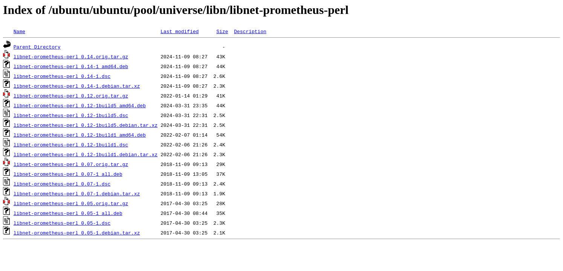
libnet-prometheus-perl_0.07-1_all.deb (68, 174)
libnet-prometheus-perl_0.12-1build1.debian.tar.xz (86, 154)
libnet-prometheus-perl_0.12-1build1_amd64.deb (80, 134)
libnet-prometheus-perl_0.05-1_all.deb (68, 213)
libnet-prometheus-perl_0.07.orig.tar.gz (71, 164)
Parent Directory (37, 46)
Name (19, 31)
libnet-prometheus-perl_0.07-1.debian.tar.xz (77, 193)
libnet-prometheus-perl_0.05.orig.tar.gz (71, 203)
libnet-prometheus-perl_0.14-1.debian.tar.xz (77, 85)
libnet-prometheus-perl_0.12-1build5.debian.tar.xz (86, 125)
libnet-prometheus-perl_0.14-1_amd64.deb (71, 66)
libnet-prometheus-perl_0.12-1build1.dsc (71, 144)
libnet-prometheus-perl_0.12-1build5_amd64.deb (80, 105)
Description (250, 31)
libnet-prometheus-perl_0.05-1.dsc (62, 222)
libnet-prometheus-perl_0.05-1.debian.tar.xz (77, 232)
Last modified (180, 31)
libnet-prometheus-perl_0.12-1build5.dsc (71, 115)
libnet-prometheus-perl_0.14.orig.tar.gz (71, 56)
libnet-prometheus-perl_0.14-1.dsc (62, 76)
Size (222, 31)
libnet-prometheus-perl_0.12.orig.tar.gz (71, 95)
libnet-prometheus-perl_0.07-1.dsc (62, 183)
